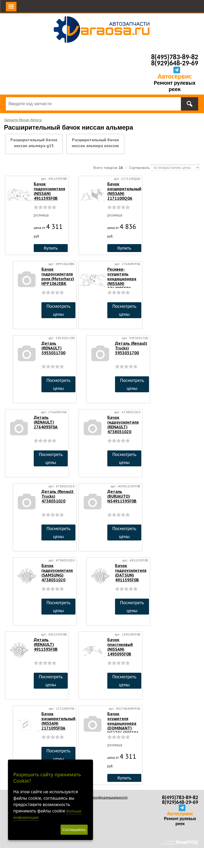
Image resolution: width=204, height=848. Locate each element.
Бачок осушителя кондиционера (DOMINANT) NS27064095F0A (123, 723)
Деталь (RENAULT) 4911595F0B (46, 644)
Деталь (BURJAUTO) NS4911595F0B (122, 496)
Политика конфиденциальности (102, 797)
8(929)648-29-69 (174, 63)
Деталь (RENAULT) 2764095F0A (46, 422)
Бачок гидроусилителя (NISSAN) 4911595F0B (49, 191)
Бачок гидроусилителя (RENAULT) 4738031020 (123, 424)
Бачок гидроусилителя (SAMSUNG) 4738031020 (57, 572)
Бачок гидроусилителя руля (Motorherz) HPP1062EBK (57, 276)
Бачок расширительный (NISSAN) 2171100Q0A (124, 191)
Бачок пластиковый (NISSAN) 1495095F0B (120, 647)
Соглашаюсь (74, 829)
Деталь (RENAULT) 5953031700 (53, 347)
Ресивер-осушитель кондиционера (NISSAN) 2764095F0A (121, 278)
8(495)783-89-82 (174, 57)
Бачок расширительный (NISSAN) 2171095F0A (58, 721)
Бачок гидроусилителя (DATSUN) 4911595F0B (130, 572)
